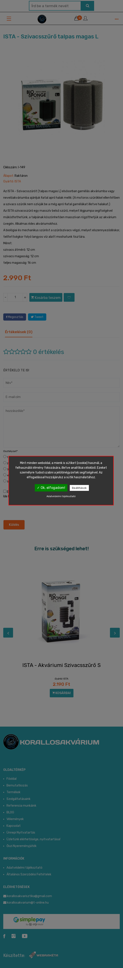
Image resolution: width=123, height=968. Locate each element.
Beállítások (79, 488)
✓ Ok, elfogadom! (51, 488)
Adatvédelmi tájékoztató (61, 496)
